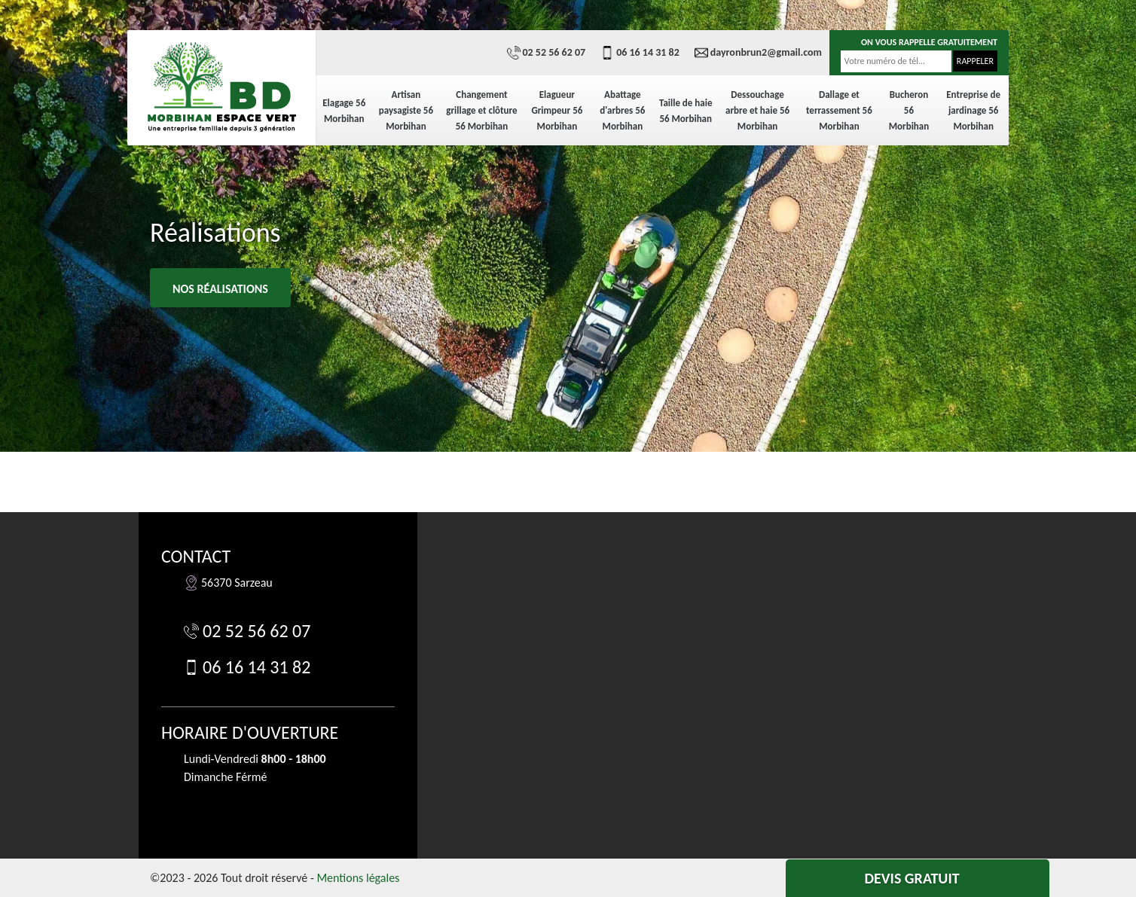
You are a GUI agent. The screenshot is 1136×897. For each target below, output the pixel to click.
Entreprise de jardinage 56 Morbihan (973, 110)
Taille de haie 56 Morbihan (686, 110)
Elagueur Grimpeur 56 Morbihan (556, 110)
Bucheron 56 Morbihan (909, 110)
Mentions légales (357, 878)
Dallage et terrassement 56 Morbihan (839, 110)
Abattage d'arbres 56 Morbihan (622, 110)
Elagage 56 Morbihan (343, 110)
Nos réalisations (220, 289)
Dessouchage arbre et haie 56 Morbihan (757, 110)
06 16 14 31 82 (639, 52)
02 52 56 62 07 (546, 52)
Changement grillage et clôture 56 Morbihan (481, 110)
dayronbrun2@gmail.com (758, 52)
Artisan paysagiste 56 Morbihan (406, 110)
